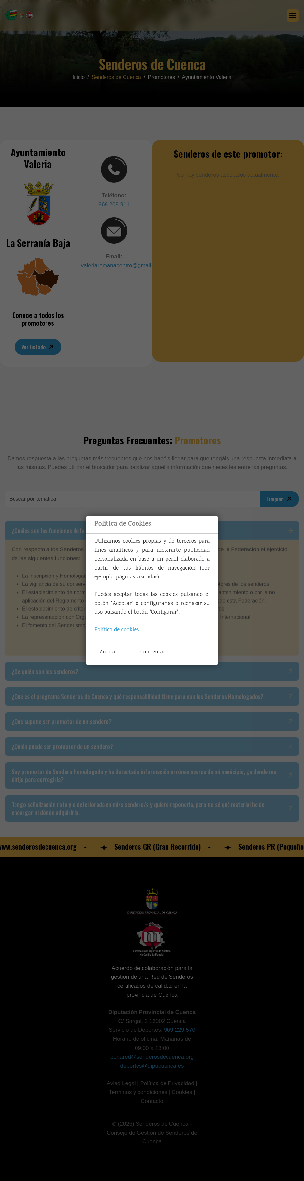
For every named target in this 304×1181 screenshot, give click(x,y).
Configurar (152, 652)
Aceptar (108, 652)
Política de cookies (116, 630)
